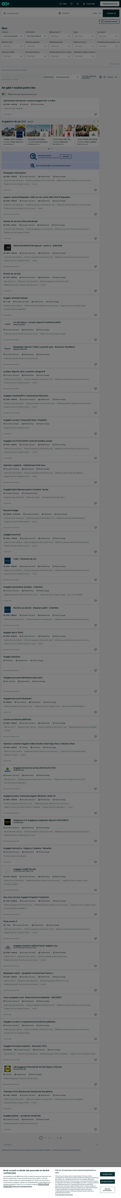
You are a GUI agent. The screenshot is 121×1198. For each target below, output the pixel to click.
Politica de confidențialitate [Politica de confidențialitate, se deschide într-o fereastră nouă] (22, 1186)
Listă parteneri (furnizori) (64, 1195)
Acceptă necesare (107, 1181)
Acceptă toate (107, 1174)
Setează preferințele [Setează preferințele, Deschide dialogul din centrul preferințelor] (107, 1189)
